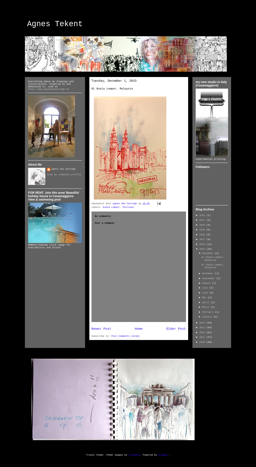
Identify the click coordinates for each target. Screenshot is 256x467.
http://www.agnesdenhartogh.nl (48, 89)
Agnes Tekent (55, 24)
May (205, 297)
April (206, 302)
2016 (202, 244)
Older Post (176, 329)
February (208, 312)
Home (139, 329)
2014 (202, 323)
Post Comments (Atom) (125, 336)
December (208, 253)
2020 (202, 225)
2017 (202, 239)
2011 (202, 337)
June (205, 293)
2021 (202, 220)
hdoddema (134, 455)
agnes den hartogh (63, 169)
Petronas (128, 207)
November (208, 273)
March (206, 307)
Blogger (163, 455)
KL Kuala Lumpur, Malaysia (212, 258)
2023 (202, 215)
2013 (202, 327)
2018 (202, 234)
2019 (202, 229)
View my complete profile (64, 174)
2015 (202, 249)
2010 (202, 342)
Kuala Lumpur (111, 207)
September (209, 278)
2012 (202, 332)
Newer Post (101, 329)
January (207, 317)
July (205, 288)
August (207, 283)
